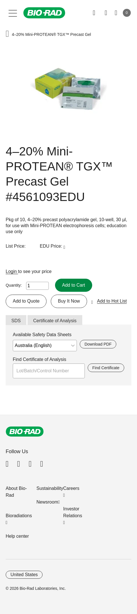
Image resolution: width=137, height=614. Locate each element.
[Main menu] (13, 13)
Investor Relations (72, 512)
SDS (16, 320)
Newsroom (47, 502)
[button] (7, 34)
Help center (17, 536)
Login (12, 271)
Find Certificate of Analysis (39, 359)
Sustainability (50, 488)
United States (24, 574)
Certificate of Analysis (55, 320)
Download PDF (98, 344)
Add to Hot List (112, 301)
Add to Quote (26, 301)
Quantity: (14, 285)
